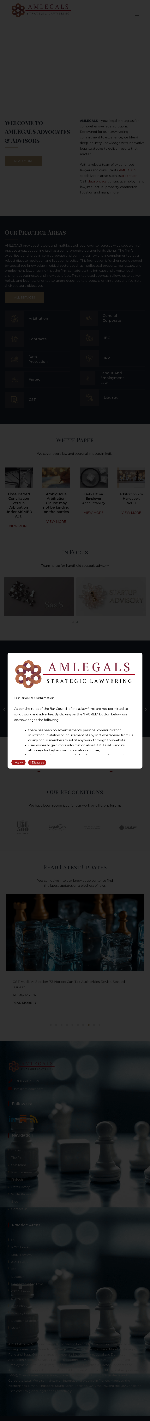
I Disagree (37, 762)
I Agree (18, 762)
